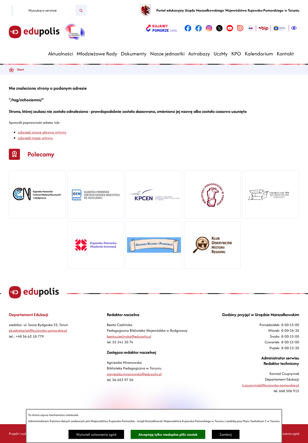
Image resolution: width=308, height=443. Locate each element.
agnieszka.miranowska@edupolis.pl (134, 374)
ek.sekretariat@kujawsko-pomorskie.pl (38, 330)
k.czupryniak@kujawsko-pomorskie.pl (270, 385)
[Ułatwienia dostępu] (294, 28)
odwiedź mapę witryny (35, 138)
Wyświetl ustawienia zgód (96, 434)
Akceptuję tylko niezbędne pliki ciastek (168, 434)
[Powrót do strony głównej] (11, 69)
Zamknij (226, 434)
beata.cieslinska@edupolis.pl (129, 336)
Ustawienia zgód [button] (287, 433)
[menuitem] (60, 53)
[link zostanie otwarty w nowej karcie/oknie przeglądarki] (161, 28)
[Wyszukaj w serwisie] (44, 10)
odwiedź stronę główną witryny (42, 132)
